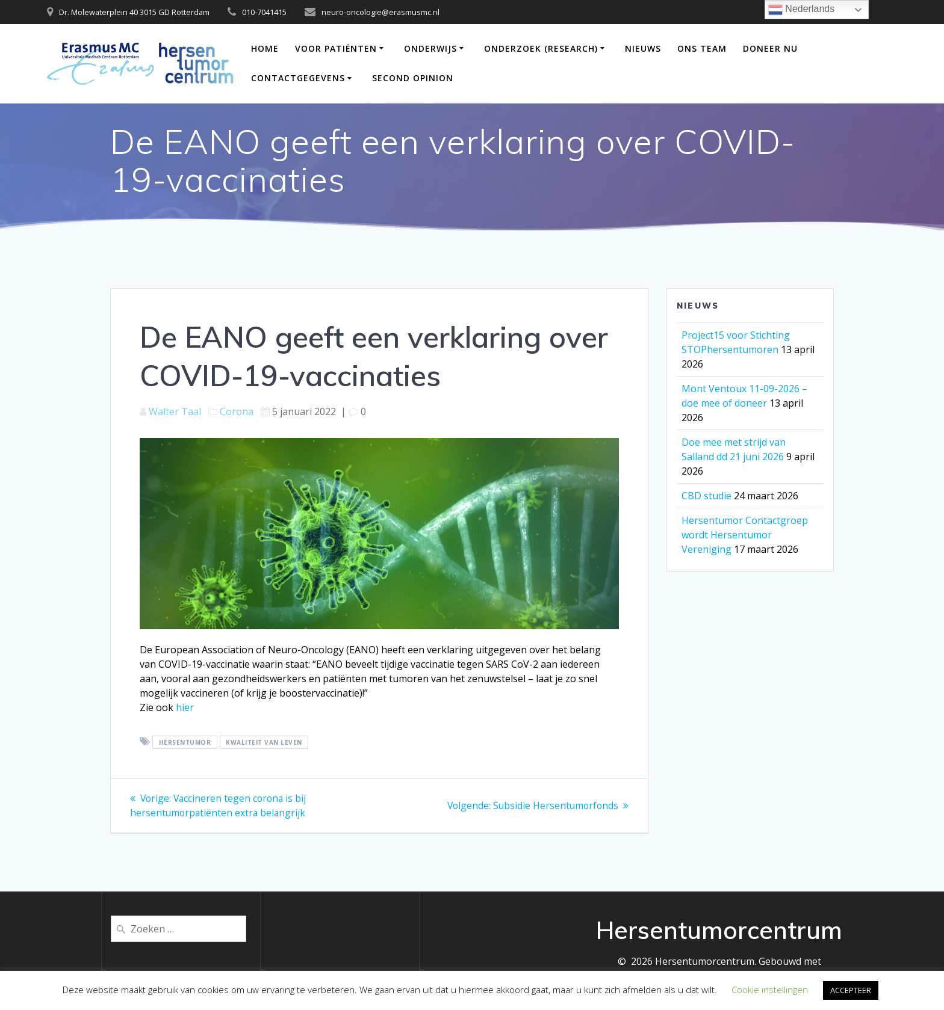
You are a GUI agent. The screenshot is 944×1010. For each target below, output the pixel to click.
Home (265, 48)
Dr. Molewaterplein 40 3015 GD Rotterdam (134, 12)
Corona (236, 411)
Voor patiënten (336, 48)
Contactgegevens (298, 78)
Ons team (702, 48)
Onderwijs (430, 48)
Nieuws (643, 48)
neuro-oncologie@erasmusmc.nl (380, 12)
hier (185, 707)
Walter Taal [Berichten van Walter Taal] (175, 411)
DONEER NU (770, 48)
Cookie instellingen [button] (769, 990)
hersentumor (185, 742)
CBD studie (706, 495)
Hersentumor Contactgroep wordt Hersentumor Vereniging (745, 535)
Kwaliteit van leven (264, 742)
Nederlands (801, 9)
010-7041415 (264, 12)
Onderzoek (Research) (541, 48)
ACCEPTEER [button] (850, 990)
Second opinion (412, 78)
